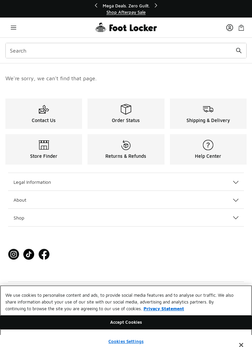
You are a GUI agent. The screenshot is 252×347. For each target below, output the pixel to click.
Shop (126, 218)
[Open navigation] (13, 27)
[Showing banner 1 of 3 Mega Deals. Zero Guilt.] (126, 9)
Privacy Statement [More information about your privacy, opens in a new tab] (164, 311)
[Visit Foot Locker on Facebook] (44, 254)
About (126, 200)
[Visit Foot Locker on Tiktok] (28, 254)
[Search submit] (238, 50)
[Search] (126, 50)
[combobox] (126, 50)
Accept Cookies (126, 325)
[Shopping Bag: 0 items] (241, 27)
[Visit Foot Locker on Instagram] (13, 254)
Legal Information (126, 182)
